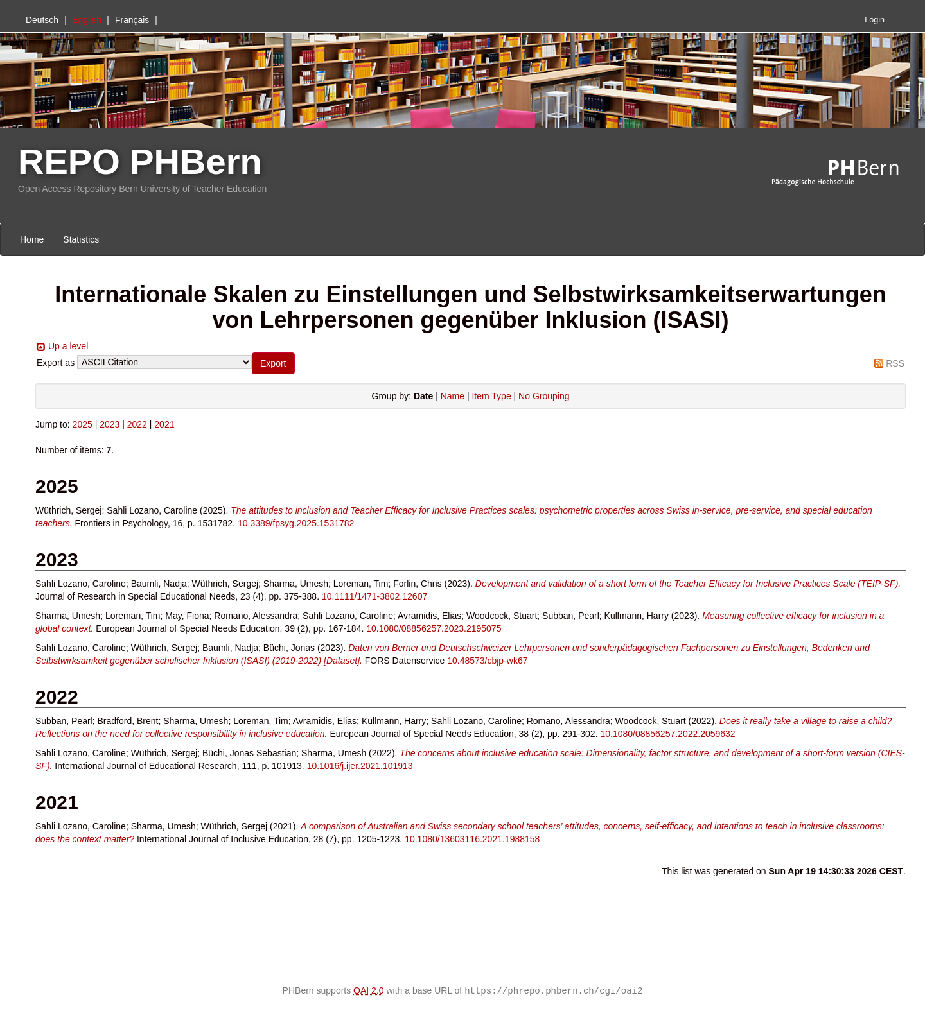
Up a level (68, 346)
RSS (895, 363)
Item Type (491, 396)
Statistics (81, 239)
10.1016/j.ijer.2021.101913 (360, 766)
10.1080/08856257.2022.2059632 (667, 734)
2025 (82, 424)
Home (32, 239)
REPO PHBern (140, 161)
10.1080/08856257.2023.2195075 (433, 628)
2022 (137, 424)
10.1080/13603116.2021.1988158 (472, 839)
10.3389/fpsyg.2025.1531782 (296, 523)
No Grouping (543, 396)
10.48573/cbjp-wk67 (487, 660)
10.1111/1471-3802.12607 (374, 596)
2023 (109, 424)
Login (875, 19)
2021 (164, 424)
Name (452, 396)
